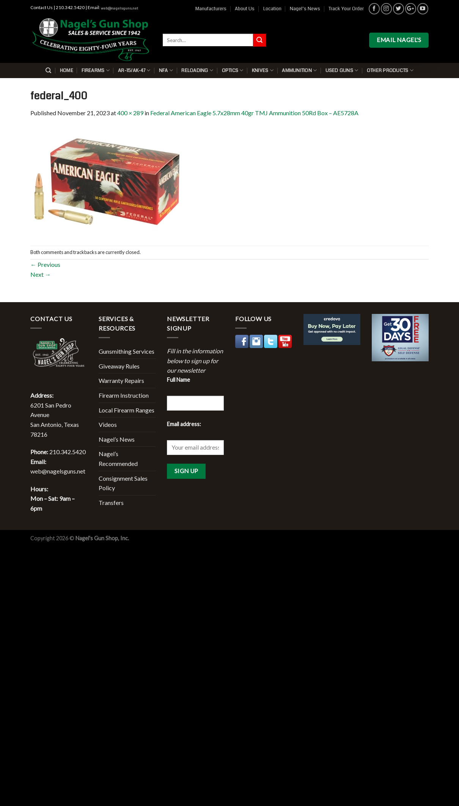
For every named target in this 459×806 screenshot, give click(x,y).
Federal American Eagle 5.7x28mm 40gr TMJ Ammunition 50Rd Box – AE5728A (254, 112)
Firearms (96, 70)
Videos (108, 424)
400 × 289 (130, 112)
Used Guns (341, 70)
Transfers (111, 502)
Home (66, 70)
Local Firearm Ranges (126, 410)
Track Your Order (346, 8)
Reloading (197, 70)
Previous (45, 264)
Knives (263, 70)
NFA (166, 70)
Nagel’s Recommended (118, 458)
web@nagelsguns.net (119, 8)
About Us (245, 8)
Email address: (184, 424)
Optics (233, 70)
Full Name (178, 379)
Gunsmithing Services (126, 351)
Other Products (390, 70)
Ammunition (299, 70)
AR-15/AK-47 (134, 70)
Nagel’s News (305, 8)
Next (40, 274)
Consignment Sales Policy (123, 483)
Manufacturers (210, 8)
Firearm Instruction (124, 395)
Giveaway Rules (119, 366)
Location (272, 8)
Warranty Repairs (121, 380)
